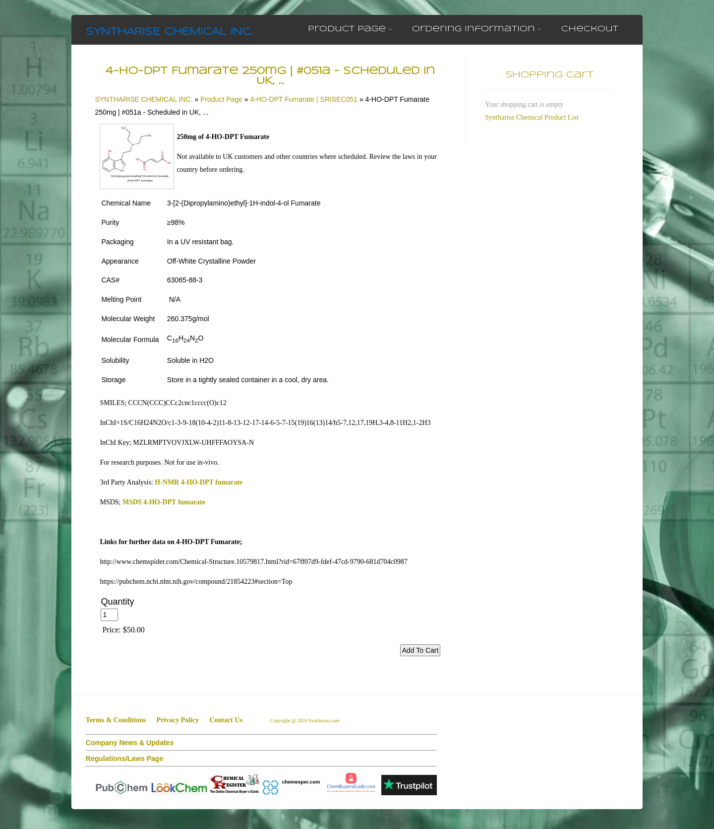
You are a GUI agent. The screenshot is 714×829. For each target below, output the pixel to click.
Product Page (350, 29)
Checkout (589, 29)
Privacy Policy (177, 720)
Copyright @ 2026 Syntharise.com (305, 720)
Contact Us (225, 720)
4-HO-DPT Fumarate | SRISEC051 (303, 99)
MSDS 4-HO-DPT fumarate (163, 502)
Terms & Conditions (116, 720)
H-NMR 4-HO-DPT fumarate (198, 482)
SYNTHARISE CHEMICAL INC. (169, 32)
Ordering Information (476, 29)
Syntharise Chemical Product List (532, 117)
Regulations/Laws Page (124, 758)
